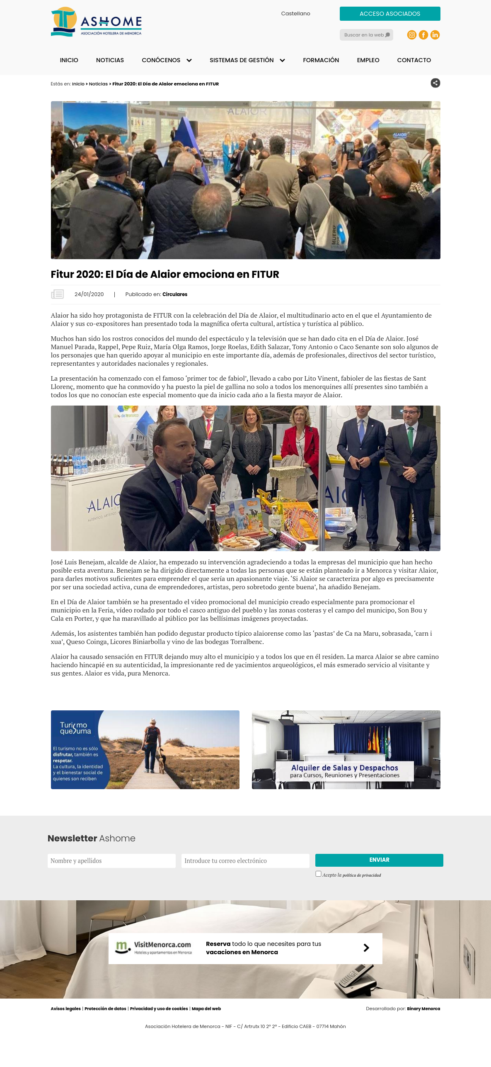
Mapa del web (226, 1041)
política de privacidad (364, 876)
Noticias (110, 60)
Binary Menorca (421, 1041)
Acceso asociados (390, 14)
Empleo (368, 60)
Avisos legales (68, 1041)
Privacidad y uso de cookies (173, 1041)
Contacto (414, 60)
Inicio (69, 60)
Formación (321, 60)
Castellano (295, 13)
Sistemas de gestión (241, 60)
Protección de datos (112, 1041)
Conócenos (161, 60)
